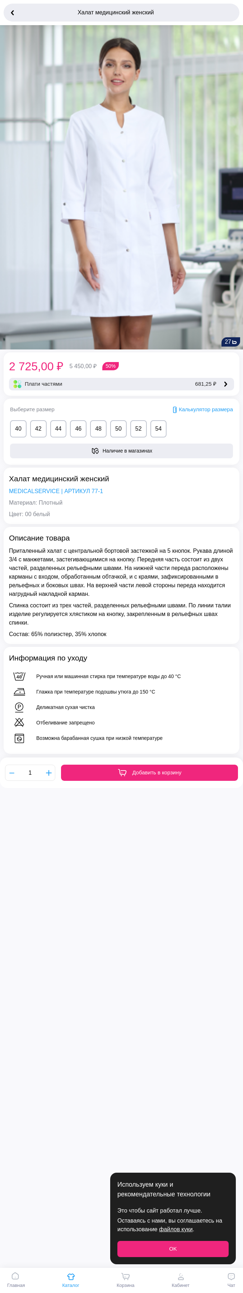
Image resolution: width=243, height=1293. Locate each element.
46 (78, 429)
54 (158, 429)
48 (98, 429)
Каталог (70, 1280)
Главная (16, 1280)
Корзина (126, 1280)
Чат (231, 1280)
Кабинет (180, 1280)
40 (18, 429)
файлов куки (175, 1229)
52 (138, 429)
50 (118, 429)
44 (58, 429)
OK (173, 1249)
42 (38, 429)
